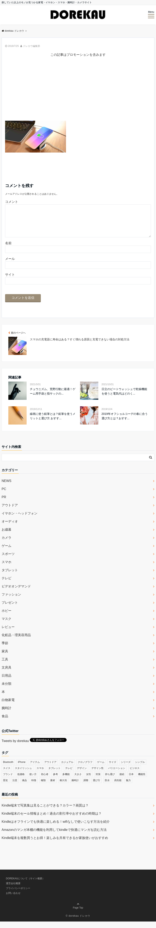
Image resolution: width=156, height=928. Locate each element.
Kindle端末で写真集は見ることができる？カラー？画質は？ (45, 812)
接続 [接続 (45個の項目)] (121, 780)
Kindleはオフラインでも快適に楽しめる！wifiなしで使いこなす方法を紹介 (56, 828)
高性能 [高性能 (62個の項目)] (117, 786)
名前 (8, 249)
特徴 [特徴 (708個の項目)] (33, 786)
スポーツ (8, 560)
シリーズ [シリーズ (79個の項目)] (126, 768)
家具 (5, 657)
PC (4, 495)
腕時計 (6, 714)
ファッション (11, 601)
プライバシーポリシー (18, 894)
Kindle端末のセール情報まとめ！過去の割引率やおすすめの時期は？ (52, 820)
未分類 (6, 690)
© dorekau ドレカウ (78, 922)
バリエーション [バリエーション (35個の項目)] (116, 774)
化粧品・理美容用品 (16, 641)
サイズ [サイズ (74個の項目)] (112, 768)
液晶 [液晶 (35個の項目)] (24, 786)
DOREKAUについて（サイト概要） (25, 885)
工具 (5, 666)
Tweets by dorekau (15, 747)
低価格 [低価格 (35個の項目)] (21, 780)
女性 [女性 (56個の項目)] (88, 780)
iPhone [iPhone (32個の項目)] (21, 768)
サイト (10, 281)
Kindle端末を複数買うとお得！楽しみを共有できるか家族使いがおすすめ (55, 844)
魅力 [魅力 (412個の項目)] (128, 786)
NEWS (6, 487)
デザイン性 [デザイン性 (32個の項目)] (97, 774)
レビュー (8, 633)
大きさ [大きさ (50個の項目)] (78, 780)
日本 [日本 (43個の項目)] (131, 780)
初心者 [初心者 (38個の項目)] (44, 780)
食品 (5, 722)
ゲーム (6, 552)
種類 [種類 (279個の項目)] (43, 786)
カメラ (6, 544)
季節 (5, 649)
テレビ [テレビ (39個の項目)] (69, 774)
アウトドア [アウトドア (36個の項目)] (50, 768)
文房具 (6, 674)
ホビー (6, 617)
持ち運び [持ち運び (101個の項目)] (110, 780)
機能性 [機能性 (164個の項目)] (141, 780)
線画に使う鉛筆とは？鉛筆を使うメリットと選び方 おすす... (52, 422)
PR (4, 503)
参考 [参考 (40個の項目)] (55, 780)
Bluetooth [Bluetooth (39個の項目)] (8, 768)
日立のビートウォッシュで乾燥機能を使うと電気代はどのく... (124, 398)
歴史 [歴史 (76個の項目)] (5, 786)
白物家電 (8, 706)
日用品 (6, 682)
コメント (11, 201)
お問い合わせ (13, 899)
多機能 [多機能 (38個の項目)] (66, 780)
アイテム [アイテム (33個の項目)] (35, 768)
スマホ (6, 568)
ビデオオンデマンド (16, 593)
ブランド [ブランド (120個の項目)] (8, 780)
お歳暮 (6, 536)
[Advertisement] (78, 92)
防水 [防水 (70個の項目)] (107, 786)
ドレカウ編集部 (31, 46)
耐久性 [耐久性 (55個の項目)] (63, 786)
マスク (6, 625)
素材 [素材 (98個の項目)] (52, 786)
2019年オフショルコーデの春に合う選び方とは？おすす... (125, 422)
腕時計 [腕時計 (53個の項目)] (75, 786)
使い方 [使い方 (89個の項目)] (33, 780)
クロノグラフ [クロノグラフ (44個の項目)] (85, 768)
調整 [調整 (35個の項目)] (85, 786)
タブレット (10, 576)
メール (10, 265)
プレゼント (10, 609)
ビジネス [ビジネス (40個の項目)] (135, 774)
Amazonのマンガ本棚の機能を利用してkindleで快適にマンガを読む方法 (54, 836)
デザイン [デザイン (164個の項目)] (82, 774)
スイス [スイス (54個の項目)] (6, 774)
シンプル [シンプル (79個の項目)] (140, 768)
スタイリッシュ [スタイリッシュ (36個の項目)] (23, 774)
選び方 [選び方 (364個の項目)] (96, 786)
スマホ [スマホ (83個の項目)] (40, 774)
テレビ (6, 584)
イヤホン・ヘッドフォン (19, 520)
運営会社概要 (13, 889)
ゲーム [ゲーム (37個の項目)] (100, 768)
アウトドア (10, 511)
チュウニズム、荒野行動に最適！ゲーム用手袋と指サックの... (52, 398)
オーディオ (10, 528)
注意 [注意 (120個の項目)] (14, 786)
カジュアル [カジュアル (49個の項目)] (67, 768)
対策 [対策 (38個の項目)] (98, 780)
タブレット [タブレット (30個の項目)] (54, 774)
